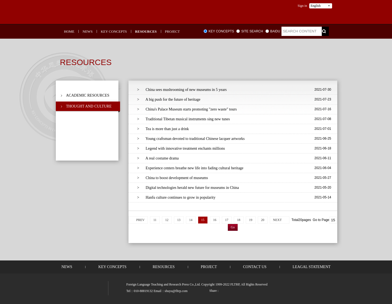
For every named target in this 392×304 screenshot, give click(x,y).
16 (214, 220)
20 (262, 220)
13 (178, 220)
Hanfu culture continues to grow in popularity (176, 197)
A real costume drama (158, 158)
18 (238, 220)
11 (155, 220)
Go (233, 227)
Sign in (302, 6)
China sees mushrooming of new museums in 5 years (182, 90)
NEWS (87, 31)
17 (226, 220)
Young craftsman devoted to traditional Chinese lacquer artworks (191, 139)
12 (167, 220)
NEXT (277, 220)
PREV (140, 220)
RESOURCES (146, 31)
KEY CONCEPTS (114, 31)
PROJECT (172, 31)
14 (190, 220)
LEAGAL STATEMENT (312, 267)
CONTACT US (255, 267)
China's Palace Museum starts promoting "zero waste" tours (187, 109)
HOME (69, 31)
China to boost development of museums (172, 178)
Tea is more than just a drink (163, 129)
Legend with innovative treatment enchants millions (181, 148)
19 (250, 220)
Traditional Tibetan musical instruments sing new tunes (183, 119)
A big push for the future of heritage (168, 99)
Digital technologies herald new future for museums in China (188, 188)
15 (202, 220)
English (316, 6)
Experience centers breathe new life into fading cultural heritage (190, 168)
